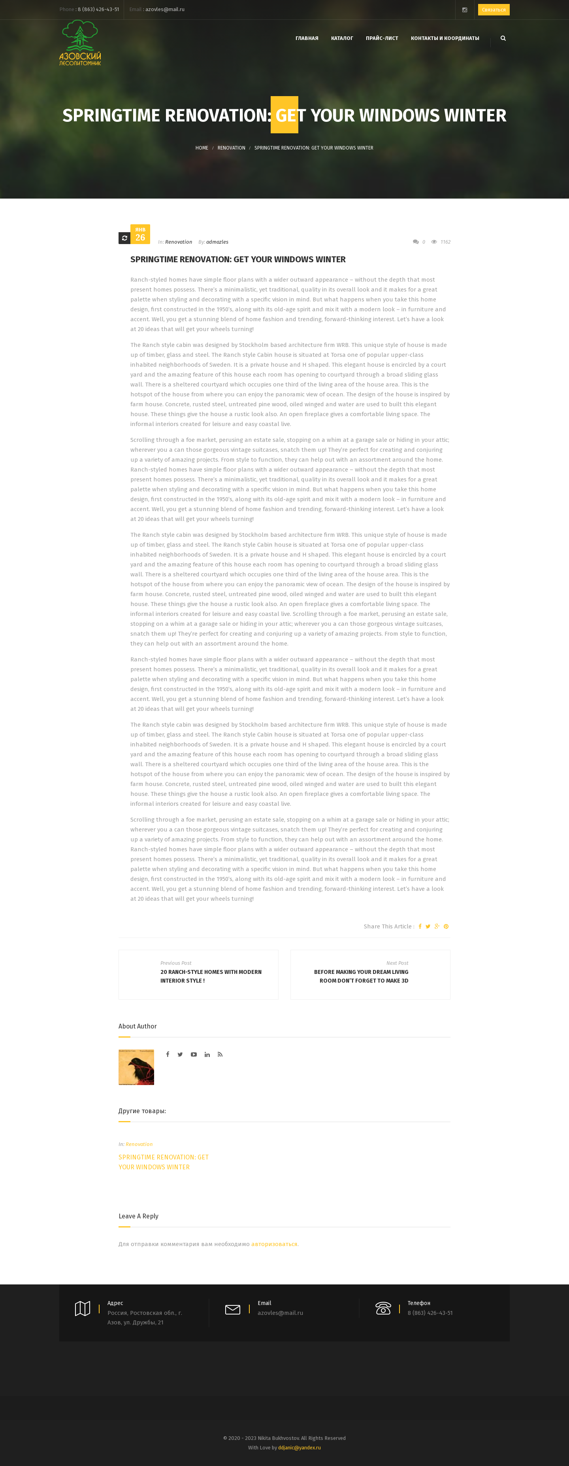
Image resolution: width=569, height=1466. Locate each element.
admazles (217, 242)
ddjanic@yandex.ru (299, 1448)
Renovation (231, 148)
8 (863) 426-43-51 (98, 9)
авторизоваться (274, 1244)
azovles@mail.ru (165, 9)
